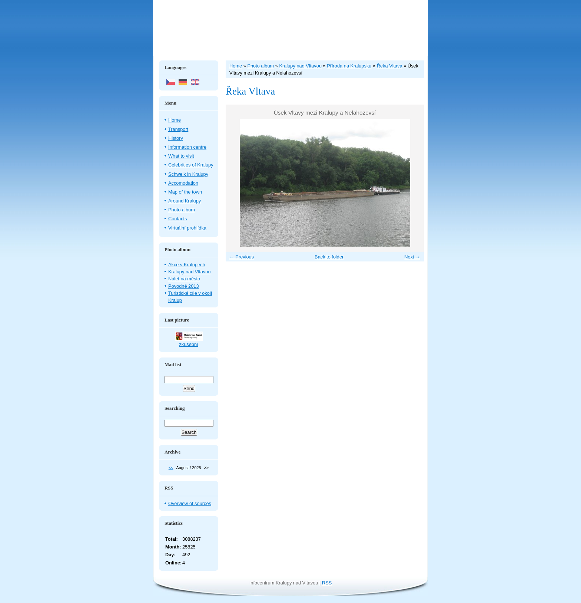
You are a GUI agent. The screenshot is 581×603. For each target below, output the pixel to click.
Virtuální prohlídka (187, 228)
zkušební (188, 344)
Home (174, 120)
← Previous (241, 257)
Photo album (181, 209)
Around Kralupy (184, 201)
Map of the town (185, 192)
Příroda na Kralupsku (349, 66)
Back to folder (329, 257)
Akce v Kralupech (186, 264)
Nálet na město (184, 278)
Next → (412, 257)
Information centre (187, 147)
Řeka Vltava (389, 66)
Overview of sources (189, 503)
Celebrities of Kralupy (190, 165)
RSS (327, 583)
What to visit (181, 156)
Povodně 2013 (183, 286)
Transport (178, 129)
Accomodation (183, 183)
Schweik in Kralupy (188, 174)
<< (171, 467)
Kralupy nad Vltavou (189, 271)
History (175, 138)
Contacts (177, 218)
